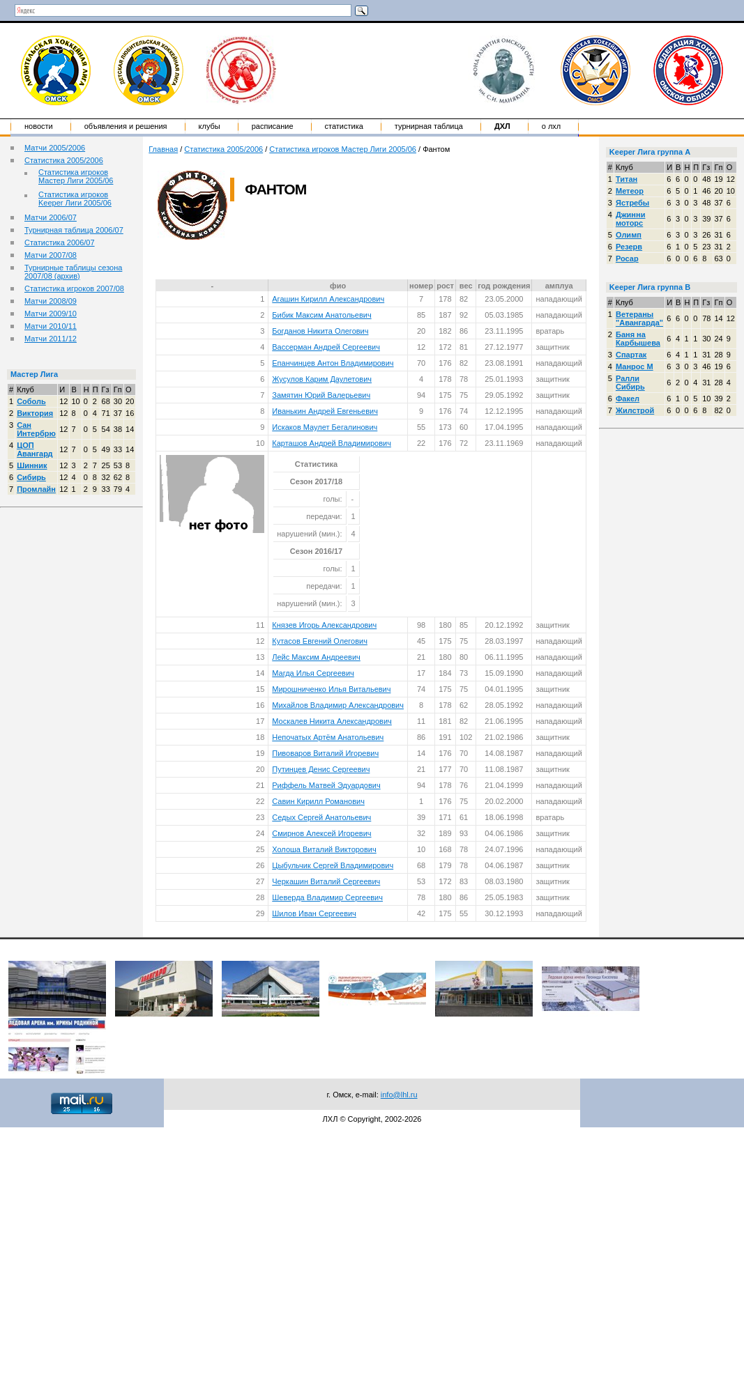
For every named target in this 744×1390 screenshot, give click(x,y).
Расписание (273, 126)
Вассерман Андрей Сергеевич (326, 347)
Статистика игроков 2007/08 (74, 288)
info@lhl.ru (399, 1094)
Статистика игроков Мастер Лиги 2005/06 (75, 176)
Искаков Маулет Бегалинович (324, 427)
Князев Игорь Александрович (324, 625)
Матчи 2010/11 (50, 326)
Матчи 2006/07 (50, 217)
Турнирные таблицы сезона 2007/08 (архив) (73, 271)
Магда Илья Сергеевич (313, 673)
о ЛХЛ (551, 126)
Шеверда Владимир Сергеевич (327, 897)
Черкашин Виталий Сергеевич (326, 881)
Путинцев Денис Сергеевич (321, 769)
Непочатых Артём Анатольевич (328, 737)
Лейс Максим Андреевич (316, 657)
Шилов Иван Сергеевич (314, 913)
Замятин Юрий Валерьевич (321, 395)
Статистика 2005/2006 (63, 160)
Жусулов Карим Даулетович (322, 379)
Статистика (344, 126)
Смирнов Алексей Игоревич (321, 833)
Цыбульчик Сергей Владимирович (332, 865)
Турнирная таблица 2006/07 (73, 230)
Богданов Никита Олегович (320, 331)
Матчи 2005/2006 (54, 148)
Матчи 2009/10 (50, 313)
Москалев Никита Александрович (332, 721)
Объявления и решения (125, 126)
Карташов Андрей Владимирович (331, 443)
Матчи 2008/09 (50, 301)
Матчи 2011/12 (50, 338)
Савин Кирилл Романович (318, 801)
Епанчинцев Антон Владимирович (332, 363)
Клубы (209, 126)
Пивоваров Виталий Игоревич (325, 753)
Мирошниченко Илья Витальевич (331, 689)
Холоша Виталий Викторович (324, 849)
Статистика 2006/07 (59, 242)
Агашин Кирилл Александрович (328, 299)
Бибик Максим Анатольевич (321, 315)
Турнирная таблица (429, 126)
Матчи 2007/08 (50, 255)
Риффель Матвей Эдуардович (326, 785)
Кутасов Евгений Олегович (319, 641)
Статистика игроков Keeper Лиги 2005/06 (75, 198)
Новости (38, 126)
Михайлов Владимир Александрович (338, 705)
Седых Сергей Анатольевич (321, 817)
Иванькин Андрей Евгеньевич (325, 411)
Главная (163, 149)
